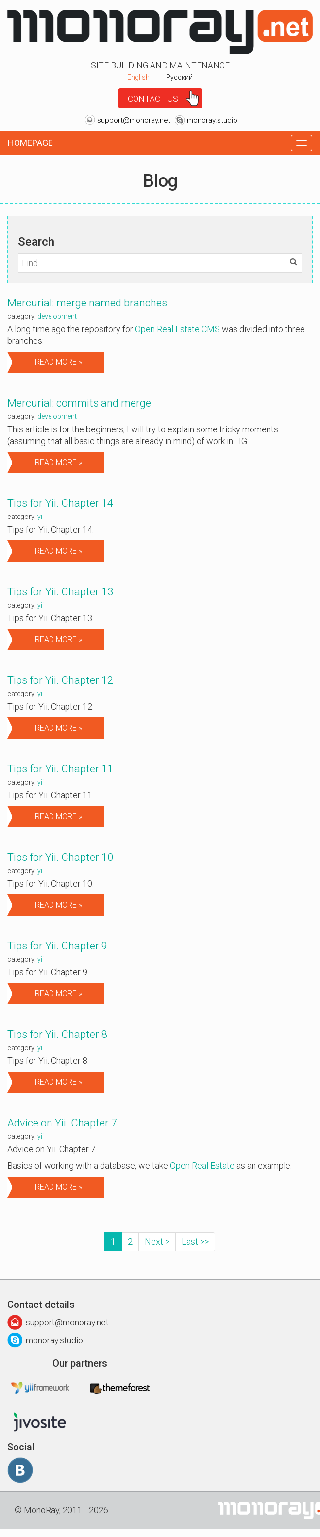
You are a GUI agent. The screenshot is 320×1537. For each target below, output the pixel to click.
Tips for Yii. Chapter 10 (60, 857)
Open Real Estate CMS (177, 329)
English (138, 77)
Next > (157, 1241)
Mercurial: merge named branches (87, 303)
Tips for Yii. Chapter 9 (57, 946)
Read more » (58, 362)
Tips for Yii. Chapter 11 (60, 769)
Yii (40, 516)
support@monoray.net (133, 120)
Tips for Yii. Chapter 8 (57, 1034)
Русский (179, 77)
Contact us (153, 99)
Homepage (30, 143)
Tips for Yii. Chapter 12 (60, 680)
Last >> (195, 1241)
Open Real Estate (202, 1166)
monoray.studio (212, 120)
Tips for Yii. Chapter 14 (60, 503)
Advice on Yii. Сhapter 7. (63, 1123)
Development (57, 316)
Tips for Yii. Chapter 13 (60, 592)
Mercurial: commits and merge (79, 403)
